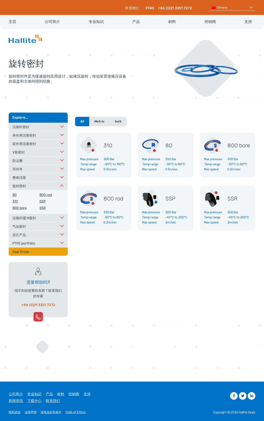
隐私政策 (14, 412)
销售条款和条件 (51, 412)
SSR (42, 208)
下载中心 (34, 401)
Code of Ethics (76, 412)
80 (14, 195)
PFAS (150, 8)
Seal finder (20, 252)
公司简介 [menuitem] (52, 22)
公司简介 (16, 394)
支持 (87, 394)
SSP (42, 201)
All (82, 121)
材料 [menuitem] (172, 22)
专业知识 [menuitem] (96, 22)
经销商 (74, 394)
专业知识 (34, 394)
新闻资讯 (16, 401)
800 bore (19, 208)
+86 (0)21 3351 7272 (175, 8)
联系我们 (132, 8)
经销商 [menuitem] (210, 22)
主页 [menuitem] (12, 22)
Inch (118, 121)
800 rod (45, 195)
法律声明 (30, 412)
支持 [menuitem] (248, 22)
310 (15, 201)
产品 (49, 394)
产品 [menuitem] (136, 22)
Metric (99, 121)
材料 (60, 394)
